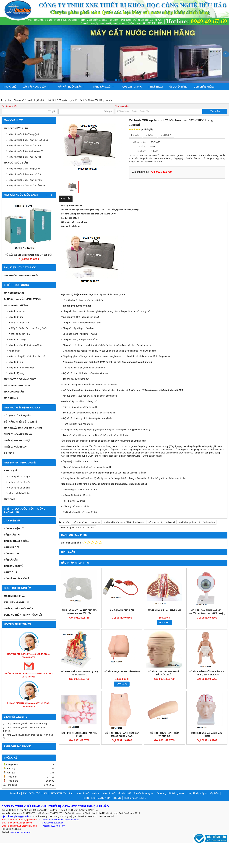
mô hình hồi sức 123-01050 (86, 522)
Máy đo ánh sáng (17, 339)
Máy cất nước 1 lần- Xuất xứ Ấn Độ (26, 151)
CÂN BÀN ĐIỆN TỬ (13, 528)
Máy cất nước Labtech (114, 793)
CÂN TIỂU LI (10, 572)
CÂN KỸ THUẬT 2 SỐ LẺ (16, 541)
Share (135, 135)
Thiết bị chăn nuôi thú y (18, 608)
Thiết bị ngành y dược (17, 440)
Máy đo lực (11, 398)
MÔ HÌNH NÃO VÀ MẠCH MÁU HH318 (207, 734)
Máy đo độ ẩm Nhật (20, 334)
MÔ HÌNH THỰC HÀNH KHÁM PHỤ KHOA (79, 734)
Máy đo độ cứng (14, 293)
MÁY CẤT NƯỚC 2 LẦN (68, 87)
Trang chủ (9, 87)
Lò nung (9, 453)
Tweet (150, 135)
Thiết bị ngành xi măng (18, 434)
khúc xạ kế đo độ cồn (19, 487)
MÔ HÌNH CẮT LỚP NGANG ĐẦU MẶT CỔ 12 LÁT (164, 673)
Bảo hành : (142, 151)
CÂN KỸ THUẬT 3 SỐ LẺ (16, 578)
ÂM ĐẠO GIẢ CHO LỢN (122, 610)
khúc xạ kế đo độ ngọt (19, 476)
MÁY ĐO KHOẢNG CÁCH (17, 385)
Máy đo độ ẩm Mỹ (20, 322)
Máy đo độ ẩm (16, 317)
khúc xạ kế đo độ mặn (19, 482)
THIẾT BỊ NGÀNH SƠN (15, 446)
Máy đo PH (10, 499)
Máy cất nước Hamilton (88, 793)
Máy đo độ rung (16, 373)
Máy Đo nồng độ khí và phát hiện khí (27, 356)
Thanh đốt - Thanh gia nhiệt (21, 275)
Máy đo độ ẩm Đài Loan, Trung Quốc (29, 328)
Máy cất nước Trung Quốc (141, 793)
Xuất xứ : (142, 146)
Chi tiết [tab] (65, 198)
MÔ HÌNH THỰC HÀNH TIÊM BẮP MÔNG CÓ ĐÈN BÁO (122, 734)
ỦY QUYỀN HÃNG (171, 87)
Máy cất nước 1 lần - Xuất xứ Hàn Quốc (28, 140)
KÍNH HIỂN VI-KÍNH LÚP (16, 602)
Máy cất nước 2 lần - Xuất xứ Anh (25, 180)
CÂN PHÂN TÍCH (12, 534)
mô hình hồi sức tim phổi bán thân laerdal (124, 522)
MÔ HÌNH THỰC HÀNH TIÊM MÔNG (122, 671)
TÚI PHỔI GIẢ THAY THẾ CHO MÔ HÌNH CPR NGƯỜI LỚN (79, 612)
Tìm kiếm (215, 111)
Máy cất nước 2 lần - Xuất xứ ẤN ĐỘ (27, 185)
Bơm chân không (197, 87)
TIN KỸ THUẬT (148, 87)
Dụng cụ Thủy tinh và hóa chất (23, 615)
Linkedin (166, 135)
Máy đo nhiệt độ (16, 311)
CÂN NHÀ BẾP (11, 547)
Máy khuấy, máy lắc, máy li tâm (23, 428)
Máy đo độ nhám (14, 391)
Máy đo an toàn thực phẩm (22, 367)
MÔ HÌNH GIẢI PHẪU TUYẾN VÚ (164, 610)
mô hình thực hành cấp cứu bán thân (197, 522)
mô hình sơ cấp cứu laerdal (161, 522)
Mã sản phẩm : (140, 142)
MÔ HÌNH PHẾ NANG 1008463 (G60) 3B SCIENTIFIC (79, 673)
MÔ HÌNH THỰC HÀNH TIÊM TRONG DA (164, 734)
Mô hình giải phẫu (14, 596)
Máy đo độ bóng (13, 93)
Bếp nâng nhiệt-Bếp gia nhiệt (21, 421)
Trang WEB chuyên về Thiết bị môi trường (26, 723)
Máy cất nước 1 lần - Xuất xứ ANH (25, 157)
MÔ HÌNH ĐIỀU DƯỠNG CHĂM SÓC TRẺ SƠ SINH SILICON (207, 673)
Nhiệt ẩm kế (15, 351)
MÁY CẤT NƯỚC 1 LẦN (36, 87)
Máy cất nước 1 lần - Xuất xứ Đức (25, 145)
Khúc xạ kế (10, 470)
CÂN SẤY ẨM (11, 560)
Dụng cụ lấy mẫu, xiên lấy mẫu (22, 299)
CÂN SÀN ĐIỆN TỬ (13, 566)
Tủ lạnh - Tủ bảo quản (17, 415)
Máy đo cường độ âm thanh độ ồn (25, 345)
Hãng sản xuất (98, 87)
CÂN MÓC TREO (12, 553)
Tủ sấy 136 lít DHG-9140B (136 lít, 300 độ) (28, 255)
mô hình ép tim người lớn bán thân (77, 527)
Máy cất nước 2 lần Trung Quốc (24, 168)
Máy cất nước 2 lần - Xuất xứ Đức (25, 174)
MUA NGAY (164, 623)
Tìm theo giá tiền (9, 106)
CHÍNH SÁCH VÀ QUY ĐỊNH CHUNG (102, 798)
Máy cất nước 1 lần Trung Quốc (24, 134)
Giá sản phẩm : (140, 171)
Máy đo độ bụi (16, 362)
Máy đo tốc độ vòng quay (20, 379)
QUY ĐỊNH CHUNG (125, 87)
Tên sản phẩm (122, 106)
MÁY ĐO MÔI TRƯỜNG (16, 305)
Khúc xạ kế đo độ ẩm (19, 493)
